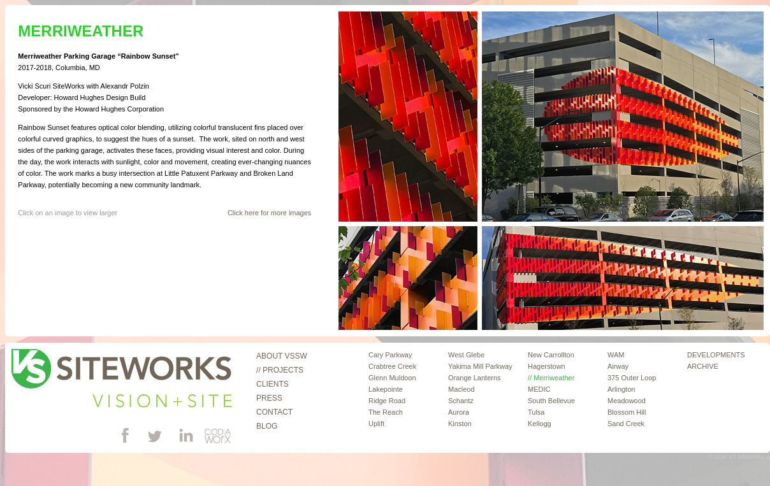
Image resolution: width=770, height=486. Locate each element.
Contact (274, 412)
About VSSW (281, 356)
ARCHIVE (702, 366)
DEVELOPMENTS (716, 355)
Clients (272, 384)
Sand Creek (625, 423)
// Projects (279, 370)
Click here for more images (269, 213)
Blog (266, 426)
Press (269, 398)
